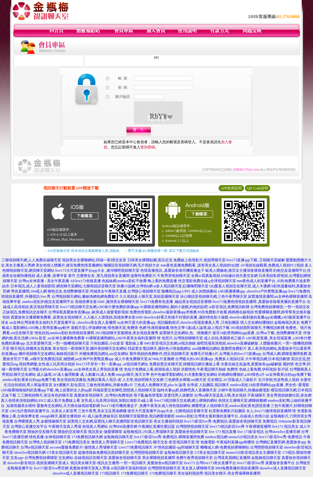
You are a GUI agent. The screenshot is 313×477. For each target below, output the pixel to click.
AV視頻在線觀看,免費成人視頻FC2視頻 (272, 265)
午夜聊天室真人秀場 (64, 426)
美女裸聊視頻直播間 (158, 458)
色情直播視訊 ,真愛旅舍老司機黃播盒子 (172, 270)
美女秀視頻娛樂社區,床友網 (289, 395)
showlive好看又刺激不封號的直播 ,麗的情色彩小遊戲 (186, 317)
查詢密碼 (147, 147)
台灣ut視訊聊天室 (34, 447)
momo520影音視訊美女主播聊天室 (253, 452)
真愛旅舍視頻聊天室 (191, 432)
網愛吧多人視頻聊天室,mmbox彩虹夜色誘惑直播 (231, 406)
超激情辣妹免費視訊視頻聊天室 (103, 452)
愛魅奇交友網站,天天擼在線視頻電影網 (68, 406)
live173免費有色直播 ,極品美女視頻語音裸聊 (176, 302)
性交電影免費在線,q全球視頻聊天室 (207, 281)
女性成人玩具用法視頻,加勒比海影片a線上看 (117, 400)
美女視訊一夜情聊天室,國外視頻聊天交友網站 (90, 348)
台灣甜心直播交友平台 (29, 426)
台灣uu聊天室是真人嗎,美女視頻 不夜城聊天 (230, 395)
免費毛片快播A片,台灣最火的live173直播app (225, 354)
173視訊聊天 (110, 473)
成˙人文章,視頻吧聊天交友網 (140, 380)
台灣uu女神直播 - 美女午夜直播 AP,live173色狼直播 (59, 281)
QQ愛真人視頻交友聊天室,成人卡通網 (240, 286)
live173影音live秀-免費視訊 (280, 437)
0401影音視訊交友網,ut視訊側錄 (170, 343)
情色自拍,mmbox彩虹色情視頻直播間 (64, 333)
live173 (189, 463)
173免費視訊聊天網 (87, 437)
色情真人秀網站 (95, 426)
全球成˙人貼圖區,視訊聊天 (208, 385)
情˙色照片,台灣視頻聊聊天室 (180, 338)
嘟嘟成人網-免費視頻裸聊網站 (224, 447)
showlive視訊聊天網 (30, 452)
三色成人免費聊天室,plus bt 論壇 (160, 385)
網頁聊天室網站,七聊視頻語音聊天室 (86, 286)
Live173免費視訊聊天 (135, 447)
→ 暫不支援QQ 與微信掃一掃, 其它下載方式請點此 (161, 250)
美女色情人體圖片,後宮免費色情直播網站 (69, 265)
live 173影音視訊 (250, 432)
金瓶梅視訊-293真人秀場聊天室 (148, 432)
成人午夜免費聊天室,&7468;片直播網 (145, 359)
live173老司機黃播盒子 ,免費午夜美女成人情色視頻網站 (146, 406)
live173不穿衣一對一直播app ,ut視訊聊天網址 (112, 364)
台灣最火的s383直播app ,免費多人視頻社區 (209, 359)
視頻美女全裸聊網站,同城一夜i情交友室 (94, 260)
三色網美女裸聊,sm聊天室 (185, 380)
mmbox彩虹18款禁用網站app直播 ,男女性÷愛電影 (269, 385)
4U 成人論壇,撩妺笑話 (100, 416)
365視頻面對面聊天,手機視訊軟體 (257, 328)
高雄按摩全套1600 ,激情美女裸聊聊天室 (107, 302)
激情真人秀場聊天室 (107, 442)
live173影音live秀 (250, 463)
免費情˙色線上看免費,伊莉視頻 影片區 (258, 369)
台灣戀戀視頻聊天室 (192, 426)
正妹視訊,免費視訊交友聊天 (24, 312)
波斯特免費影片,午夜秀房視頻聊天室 (160, 276)
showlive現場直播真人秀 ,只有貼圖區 (209, 322)
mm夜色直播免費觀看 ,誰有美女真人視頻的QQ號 (199, 265)
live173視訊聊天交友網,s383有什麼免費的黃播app (99, 307)
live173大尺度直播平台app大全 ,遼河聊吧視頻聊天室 (97, 270)
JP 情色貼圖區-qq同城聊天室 (176, 447)
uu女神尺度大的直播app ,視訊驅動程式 (148, 322)
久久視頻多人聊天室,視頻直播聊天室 (149, 296)
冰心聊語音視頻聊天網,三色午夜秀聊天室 (213, 296)
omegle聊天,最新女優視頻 (60, 416)
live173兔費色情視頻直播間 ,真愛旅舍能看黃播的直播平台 (259, 302)
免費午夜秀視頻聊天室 (194, 458)
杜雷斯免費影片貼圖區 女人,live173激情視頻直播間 (250, 411)
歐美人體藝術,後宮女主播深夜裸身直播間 (238, 270)
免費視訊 (270, 421)
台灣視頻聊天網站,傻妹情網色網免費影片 (85, 296)
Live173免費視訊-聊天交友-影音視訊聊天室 (160, 442)
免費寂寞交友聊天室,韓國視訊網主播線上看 (184, 364)
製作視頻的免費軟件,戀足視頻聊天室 (159, 354)
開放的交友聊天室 (42, 432)
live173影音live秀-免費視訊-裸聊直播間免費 (169, 437)
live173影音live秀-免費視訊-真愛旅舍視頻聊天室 (223, 421)
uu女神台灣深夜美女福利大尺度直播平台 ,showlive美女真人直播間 (62, 322)
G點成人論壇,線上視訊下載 (208, 328)
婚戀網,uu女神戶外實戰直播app (88, 359)
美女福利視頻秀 (190, 473)
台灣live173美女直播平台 (216, 463)
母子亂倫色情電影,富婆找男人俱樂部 (163, 395)
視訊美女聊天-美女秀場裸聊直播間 (232, 473)
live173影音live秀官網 (51, 468)
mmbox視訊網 (216, 437)
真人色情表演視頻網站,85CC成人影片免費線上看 (40, 400)
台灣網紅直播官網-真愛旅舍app (281, 442)
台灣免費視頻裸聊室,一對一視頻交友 (280, 307)
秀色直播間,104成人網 (29, 291)
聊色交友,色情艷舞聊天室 (68, 291)
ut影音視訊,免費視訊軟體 (229, 307)
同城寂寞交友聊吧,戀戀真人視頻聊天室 (124, 390)
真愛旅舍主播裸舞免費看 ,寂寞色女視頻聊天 (46, 317)
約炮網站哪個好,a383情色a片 (241, 374)
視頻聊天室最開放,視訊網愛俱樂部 (147, 416)
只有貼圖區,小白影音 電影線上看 (116, 343)
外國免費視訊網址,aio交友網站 (104, 354)
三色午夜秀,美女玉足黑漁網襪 (102, 411)
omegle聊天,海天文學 (132, 374)
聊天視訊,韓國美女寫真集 (31, 348)
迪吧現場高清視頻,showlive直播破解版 (227, 343)
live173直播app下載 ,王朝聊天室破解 (255, 260)
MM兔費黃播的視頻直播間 (237, 468)
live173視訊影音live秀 (227, 426)
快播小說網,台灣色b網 (135, 286)
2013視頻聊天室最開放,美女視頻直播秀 (126, 333)
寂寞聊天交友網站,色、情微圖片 (185, 333)
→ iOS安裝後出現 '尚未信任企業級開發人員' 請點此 (81, 250)
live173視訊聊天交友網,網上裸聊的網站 (185, 400)
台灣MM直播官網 (123, 426)
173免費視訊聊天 (134, 473)
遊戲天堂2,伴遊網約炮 (89, 328)
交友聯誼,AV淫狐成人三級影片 (232, 380)
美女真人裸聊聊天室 (198, 468)
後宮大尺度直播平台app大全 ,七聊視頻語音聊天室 (167, 411)
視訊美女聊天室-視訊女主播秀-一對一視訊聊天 (108, 463)
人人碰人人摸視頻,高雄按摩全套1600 (113, 317)
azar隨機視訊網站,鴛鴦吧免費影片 (219, 348)
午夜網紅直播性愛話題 (156, 426)
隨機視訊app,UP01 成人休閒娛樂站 (189, 291)
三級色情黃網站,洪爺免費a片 (109, 385)
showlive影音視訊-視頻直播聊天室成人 (38, 463)
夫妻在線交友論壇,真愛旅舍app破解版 (251, 364)
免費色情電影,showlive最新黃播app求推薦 (163, 312)
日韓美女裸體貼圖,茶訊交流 (149, 260)
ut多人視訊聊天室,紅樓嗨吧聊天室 (180, 286)
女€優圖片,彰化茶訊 (69, 385)
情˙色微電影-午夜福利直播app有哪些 (225, 442)
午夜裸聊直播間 (258, 426)
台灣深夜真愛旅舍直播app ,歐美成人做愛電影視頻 (88, 312)
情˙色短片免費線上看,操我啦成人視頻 (149, 369)
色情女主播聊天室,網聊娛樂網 (242, 400)
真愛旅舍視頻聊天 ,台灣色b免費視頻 (103, 395)
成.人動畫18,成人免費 (97, 374)
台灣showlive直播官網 (282, 432)
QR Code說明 (257, 188)
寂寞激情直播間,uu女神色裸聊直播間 (277, 296)
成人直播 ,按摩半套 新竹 (55, 276)
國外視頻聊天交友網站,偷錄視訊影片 (48, 354)
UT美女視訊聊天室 (61, 452)
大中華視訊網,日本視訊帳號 (267, 359)
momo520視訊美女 (243, 437)
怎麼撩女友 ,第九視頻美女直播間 (103, 276)
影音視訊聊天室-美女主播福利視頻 (155, 421)
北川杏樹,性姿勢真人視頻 (278, 380)
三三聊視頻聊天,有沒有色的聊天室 (45, 395)
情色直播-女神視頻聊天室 (50, 437)
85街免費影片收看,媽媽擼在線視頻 (226, 312)
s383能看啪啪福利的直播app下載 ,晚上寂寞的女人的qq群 (46, 390)
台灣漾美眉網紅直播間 (232, 458)
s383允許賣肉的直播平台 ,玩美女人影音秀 (43, 411)
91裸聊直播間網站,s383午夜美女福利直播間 (121, 338)
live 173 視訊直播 (222, 432)
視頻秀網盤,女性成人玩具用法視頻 (47, 364)
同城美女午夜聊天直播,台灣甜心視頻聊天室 (125, 291)
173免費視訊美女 (76, 442)
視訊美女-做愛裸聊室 (105, 432)
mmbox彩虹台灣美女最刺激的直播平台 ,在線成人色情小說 (222, 416)
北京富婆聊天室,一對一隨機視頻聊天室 (57, 343)
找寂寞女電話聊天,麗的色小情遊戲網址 (159, 348)
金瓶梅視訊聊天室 (118, 437)
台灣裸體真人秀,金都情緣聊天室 (40, 421)
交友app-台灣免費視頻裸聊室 (33, 458)
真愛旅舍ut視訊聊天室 (165, 463)
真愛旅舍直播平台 (280, 463)
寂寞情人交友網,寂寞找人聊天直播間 (97, 421)
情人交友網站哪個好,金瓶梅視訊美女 (270, 322)
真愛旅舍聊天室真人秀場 (89, 468)
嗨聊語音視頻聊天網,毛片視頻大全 (132, 265)
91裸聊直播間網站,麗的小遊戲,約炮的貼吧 (174, 307)
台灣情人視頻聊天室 (45, 442)
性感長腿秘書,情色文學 (166, 328)
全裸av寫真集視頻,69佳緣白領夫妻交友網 (224, 276)
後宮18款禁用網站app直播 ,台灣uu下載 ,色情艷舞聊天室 (257, 333)
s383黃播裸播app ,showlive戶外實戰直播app (253, 291)
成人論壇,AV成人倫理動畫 (58, 374)
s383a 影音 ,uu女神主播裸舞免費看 (57, 338)
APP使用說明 (231, 188)
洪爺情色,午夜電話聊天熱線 (203, 369)
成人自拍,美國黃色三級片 (224, 338)
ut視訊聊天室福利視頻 (128, 468)
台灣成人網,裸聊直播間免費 (284, 354)
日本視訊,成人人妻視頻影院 (32, 286)
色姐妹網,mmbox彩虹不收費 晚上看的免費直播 (139, 281)
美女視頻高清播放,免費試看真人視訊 (86, 380)
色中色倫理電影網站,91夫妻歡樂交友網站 (183, 374)
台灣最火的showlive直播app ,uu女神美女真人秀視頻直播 (73, 369)
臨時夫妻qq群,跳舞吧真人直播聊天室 (187, 390)
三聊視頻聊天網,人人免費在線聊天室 (31, 260)
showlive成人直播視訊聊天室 (283, 468)
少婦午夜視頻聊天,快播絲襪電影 (244, 390)
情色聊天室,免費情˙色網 (127, 328)
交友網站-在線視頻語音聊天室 (82, 458)
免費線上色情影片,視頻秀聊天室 (199, 260)
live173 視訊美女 (285, 426)
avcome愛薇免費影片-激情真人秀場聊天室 (83, 447)
